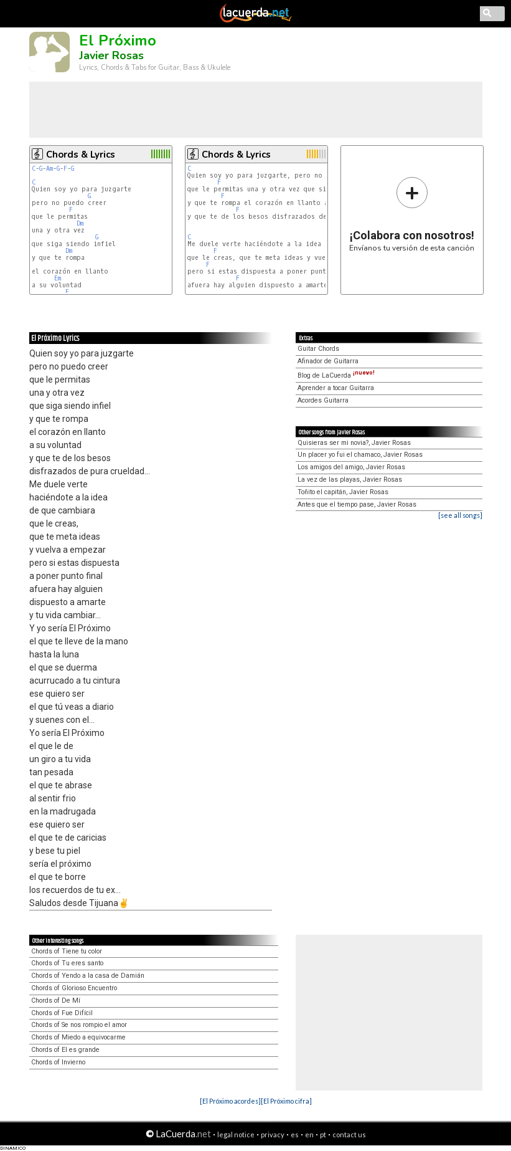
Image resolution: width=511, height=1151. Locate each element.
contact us (349, 1134)
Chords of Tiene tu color (66, 951)
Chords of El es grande (65, 1050)
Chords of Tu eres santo (67, 963)
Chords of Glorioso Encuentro (74, 988)
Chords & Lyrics (80, 154)
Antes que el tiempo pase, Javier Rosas (357, 504)
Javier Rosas (111, 55)
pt (323, 1134)
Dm (80, 223)
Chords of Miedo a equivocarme (78, 1037)
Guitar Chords (318, 349)
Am (49, 169)
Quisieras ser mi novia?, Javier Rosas (354, 443)
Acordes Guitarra (323, 400)
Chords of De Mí (55, 1000)
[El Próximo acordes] (230, 1101)
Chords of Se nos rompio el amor (79, 1025)
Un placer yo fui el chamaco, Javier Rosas (360, 455)
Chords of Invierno (58, 1062)
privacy (272, 1134)
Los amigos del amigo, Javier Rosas (351, 467)
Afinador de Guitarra (328, 361)
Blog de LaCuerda (336, 375)
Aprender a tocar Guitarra (336, 388)
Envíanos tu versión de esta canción (411, 214)
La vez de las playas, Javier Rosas (350, 479)
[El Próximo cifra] (286, 1101)
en (309, 1134)
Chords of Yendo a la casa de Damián (87, 976)
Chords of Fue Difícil (62, 1013)
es (295, 1134)
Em (57, 278)
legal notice (236, 1134)
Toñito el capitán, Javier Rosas (343, 492)
